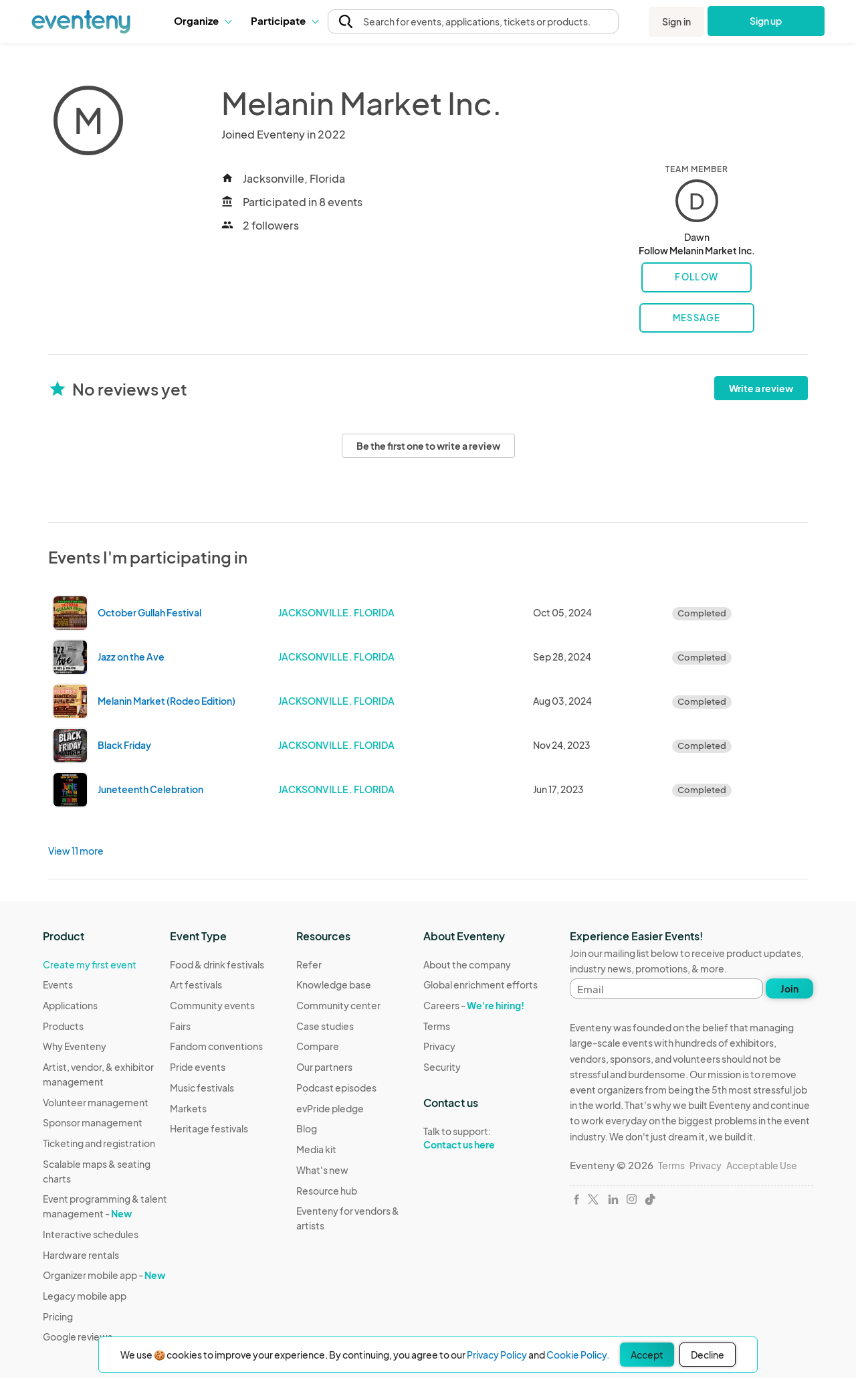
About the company (467, 964)
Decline (707, 1355)
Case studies (325, 1026)
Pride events (197, 1067)
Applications (70, 1005)
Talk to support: (480, 1138)
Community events (212, 1005)
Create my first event (89, 964)
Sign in (676, 21)
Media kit (316, 1149)
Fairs (180, 1026)
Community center (338, 1005)
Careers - (473, 1005)
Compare (317, 1046)
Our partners (324, 1067)
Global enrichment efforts (480, 984)
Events (58, 984)
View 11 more (76, 851)
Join (789, 988)
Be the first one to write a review (428, 446)
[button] (202, 21)
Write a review (761, 388)
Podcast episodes (336, 1088)
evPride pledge (330, 1108)
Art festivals (196, 984)
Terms (436, 1026)
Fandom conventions (216, 1046)
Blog (306, 1128)
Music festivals (202, 1088)
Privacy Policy (497, 1355)
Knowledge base (333, 984)
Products (63, 1026)
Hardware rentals (81, 1255)
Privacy (439, 1046)
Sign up (766, 21)
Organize (202, 20)
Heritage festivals (209, 1128)
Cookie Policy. (577, 1355)
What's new (322, 1170)
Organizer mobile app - (104, 1275)
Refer (309, 964)
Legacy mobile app (84, 1296)
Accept (647, 1355)
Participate (284, 20)
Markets (188, 1108)
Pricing (58, 1316)
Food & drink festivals (217, 964)
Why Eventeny (74, 1046)
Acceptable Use (761, 1165)
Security (442, 1067)
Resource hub (326, 1191)
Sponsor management (92, 1122)
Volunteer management (95, 1102)
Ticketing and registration (99, 1143)
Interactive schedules (90, 1234)
